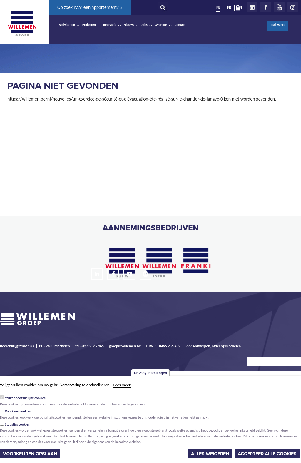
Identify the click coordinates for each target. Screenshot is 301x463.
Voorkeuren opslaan (30, 454)
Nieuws (129, 25)
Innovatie (109, 25)
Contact (180, 25)
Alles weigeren (210, 454)
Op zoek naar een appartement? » (89, 7)
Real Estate (277, 25)
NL (218, 7)
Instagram (292, 7)
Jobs (144, 25)
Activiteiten (67, 25)
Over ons (161, 25)
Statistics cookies (17, 424)
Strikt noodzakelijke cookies (25, 398)
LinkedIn (252, 7)
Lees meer (122, 384)
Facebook (265, 7)
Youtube (279, 7)
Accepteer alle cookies (267, 454)
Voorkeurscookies (18, 411)
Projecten (89, 25)
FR (229, 7)
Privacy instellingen (150, 373)
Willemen (22, 23)
